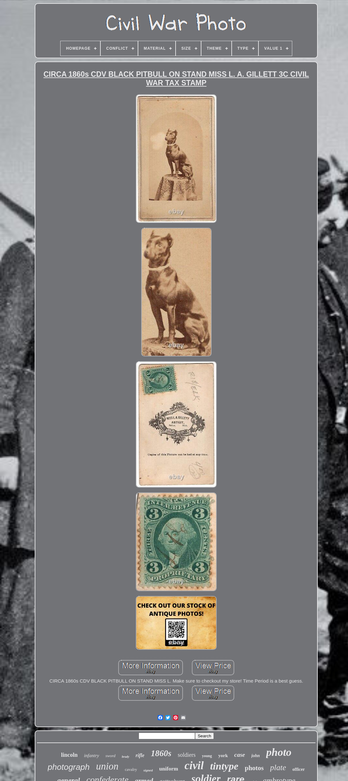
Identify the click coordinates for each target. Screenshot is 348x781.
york (223, 755)
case (239, 754)
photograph (69, 767)
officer (299, 769)
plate (278, 767)
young (207, 756)
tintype (224, 766)
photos (254, 768)
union (107, 766)
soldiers (187, 755)
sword (110, 755)
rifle (140, 755)
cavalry (131, 769)
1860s (161, 753)
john (255, 755)
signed (148, 770)
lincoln (69, 755)
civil (194, 765)
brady (125, 756)
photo (278, 752)
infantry (91, 755)
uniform (168, 769)
